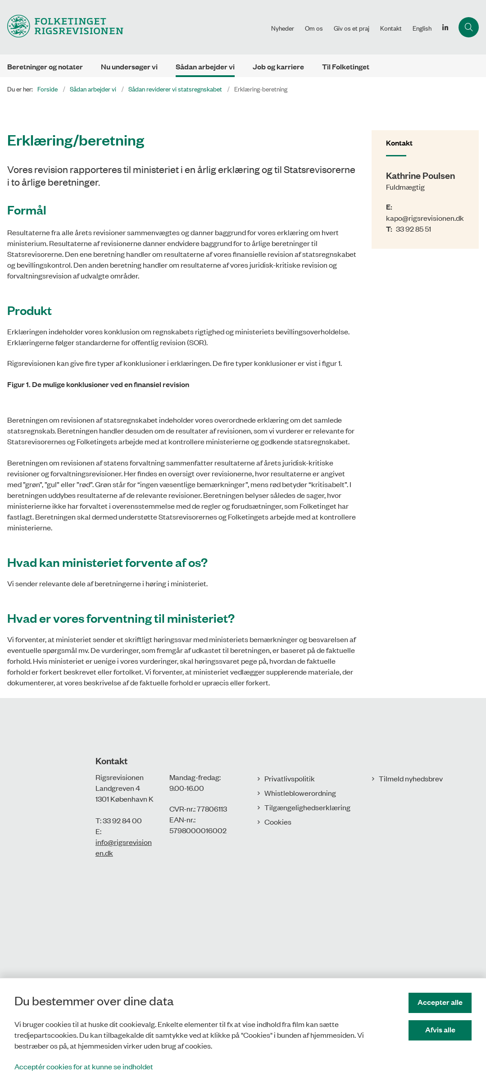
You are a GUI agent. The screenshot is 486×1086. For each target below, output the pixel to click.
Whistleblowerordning (300, 960)
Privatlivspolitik (289, 946)
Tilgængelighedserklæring (307, 975)
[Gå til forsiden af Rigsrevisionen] (133, 27)
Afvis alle (440, 1029)
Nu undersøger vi (129, 66)
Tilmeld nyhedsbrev (411, 946)
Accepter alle (440, 1002)
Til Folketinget (345, 66)
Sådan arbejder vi (205, 66)
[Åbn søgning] (469, 27)
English (422, 28)
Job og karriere (278, 66)
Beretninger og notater (45, 66)
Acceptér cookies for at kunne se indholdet (83, 1066)
